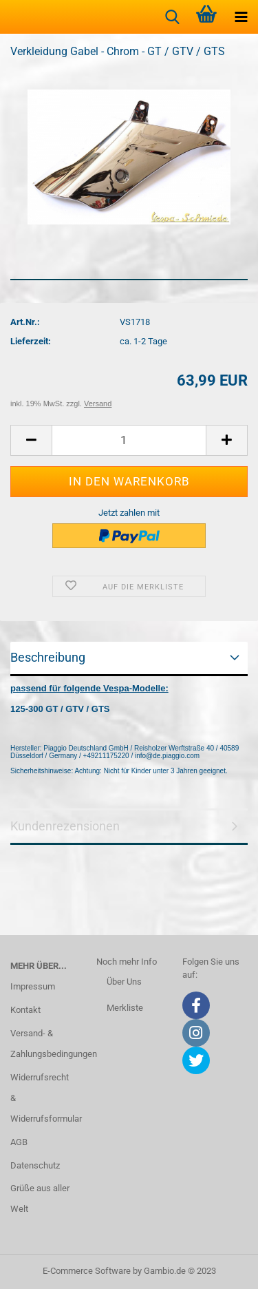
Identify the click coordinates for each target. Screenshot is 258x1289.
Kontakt (25, 1010)
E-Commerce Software (87, 1271)
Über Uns (124, 981)
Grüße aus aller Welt (39, 1198)
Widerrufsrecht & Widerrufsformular (43, 1098)
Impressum (32, 986)
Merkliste (125, 1008)
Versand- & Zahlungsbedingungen (43, 1043)
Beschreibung (47, 657)
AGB (19, 1142)
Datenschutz (35, 1165)
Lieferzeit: (30, 341)
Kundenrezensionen (65, 826)
